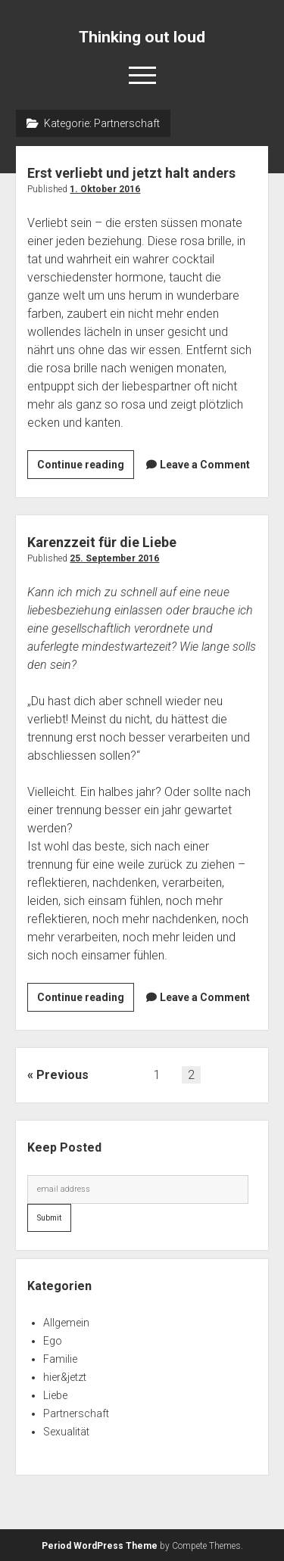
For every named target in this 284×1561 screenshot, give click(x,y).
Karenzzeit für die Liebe (101, 542)
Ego (52, 1341)
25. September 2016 (114, 558)
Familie (60, 1359)
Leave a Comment (205, 465)
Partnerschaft (76, 1413)
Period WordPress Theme (100, 1546)
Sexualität (66, 1432)
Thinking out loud (142, 37)
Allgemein (66, 1323)
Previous (62, 1075)
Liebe (55, 1395)
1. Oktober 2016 (105, 189)
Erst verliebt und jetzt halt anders (131, 173)
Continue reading (85, 467)
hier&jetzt (64, 1377)
